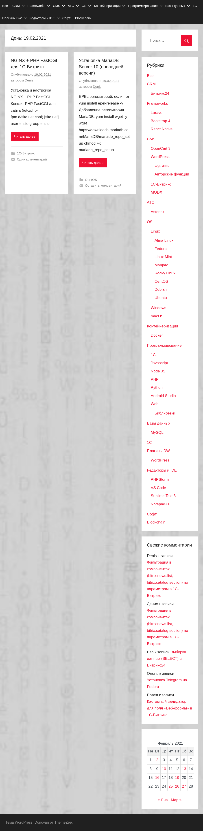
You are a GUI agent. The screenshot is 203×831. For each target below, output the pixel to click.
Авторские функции (172, 174)
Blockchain (83, 18)
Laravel (157, 113)
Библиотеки (165, 413)
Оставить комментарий (103, 185)
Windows (158, 308)
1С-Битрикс (26, 153)
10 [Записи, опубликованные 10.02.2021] (164, 769)
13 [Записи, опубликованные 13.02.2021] (184, 769)
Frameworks (38, 6)
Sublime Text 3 (163, 496)
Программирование (145, 6)
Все (5, 6)
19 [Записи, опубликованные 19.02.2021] (177, 777)
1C (153, 355)
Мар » (176, 800)
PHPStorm (160, 479)
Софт (66, 18)
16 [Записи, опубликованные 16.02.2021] (157, 777)
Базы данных (177, 6)
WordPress (160, 157)
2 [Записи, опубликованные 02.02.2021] (157, 760)
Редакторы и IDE (44, 18)
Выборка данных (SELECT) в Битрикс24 (166, 659)
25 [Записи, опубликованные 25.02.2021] (170, 786)
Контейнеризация (109, 6)
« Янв (163, 800)
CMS (59, 6)
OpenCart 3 (160, 148)
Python (157, 387)
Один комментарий (32, 159)
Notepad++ (160, 504)
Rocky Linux (165, 273)
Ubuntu (161, 298)
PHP (155, 379)
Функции (162, 166)
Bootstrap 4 (160, 121)
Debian (161, 289)
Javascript (159, 363)
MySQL (157, 432)
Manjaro (161, 265)
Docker (157, 335)
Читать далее (24, 136)
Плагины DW (14, 18)
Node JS (158, 371)
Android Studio (163, 396)
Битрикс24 (160, 93)
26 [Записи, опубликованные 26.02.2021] (177, 786)
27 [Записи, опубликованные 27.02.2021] (184, 786)
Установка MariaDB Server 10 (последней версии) (101, 66)
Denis (29, 80)
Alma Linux (164, 240)
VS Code (158, 488)
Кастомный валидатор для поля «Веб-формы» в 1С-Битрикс (169, 708)
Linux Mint (163, 257)
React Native (161, 129)
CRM (18, 6)
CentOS (91, 180)
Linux (155, 231)
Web (155, 404)
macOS (157, 316)
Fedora (161, 249)
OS (86, 6)
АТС (73, 6)
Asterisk (157, 212)
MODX (156, 192)
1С (195, 6)
